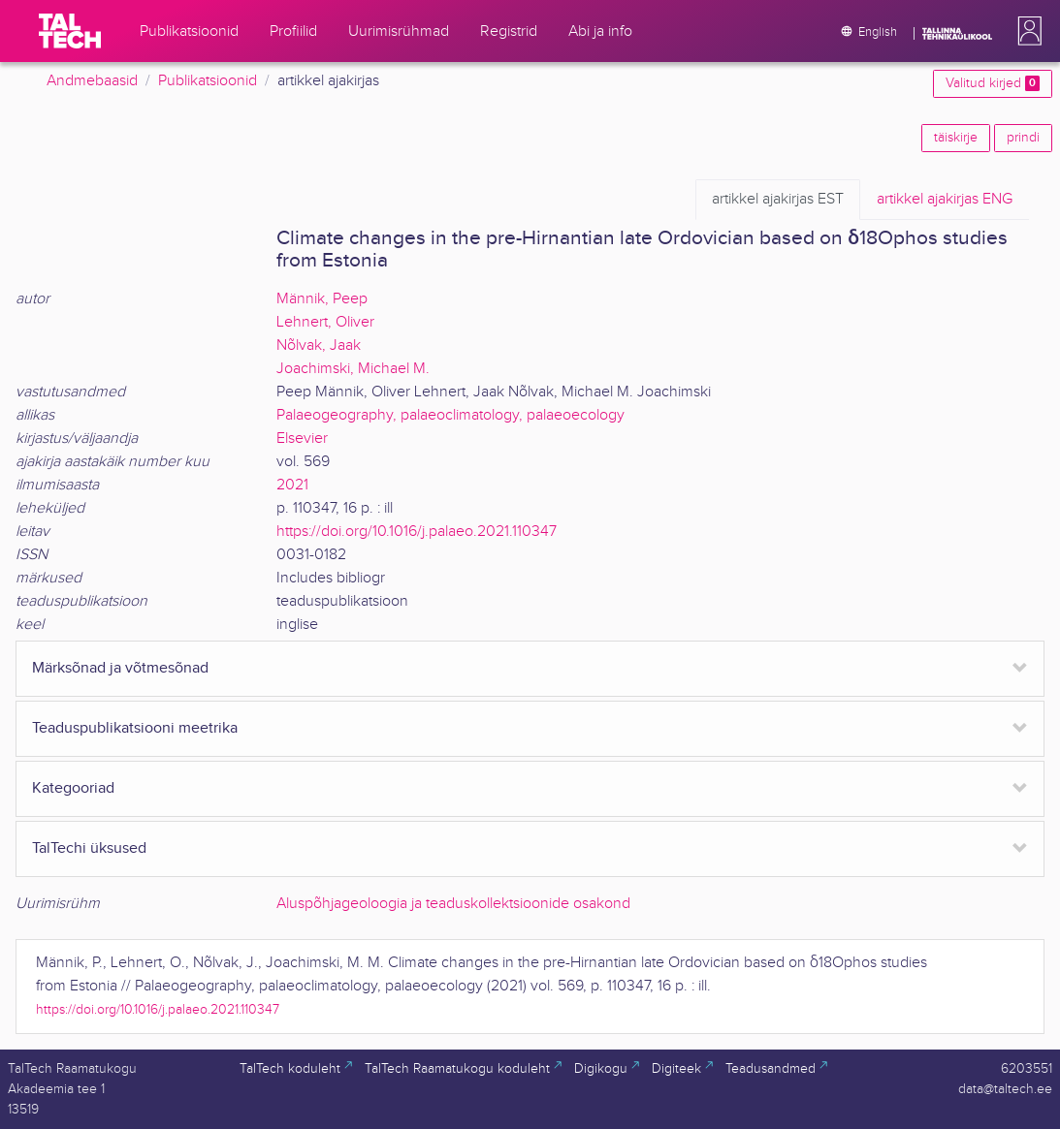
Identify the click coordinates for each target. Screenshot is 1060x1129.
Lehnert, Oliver (325, 322)
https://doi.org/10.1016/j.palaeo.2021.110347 (416, 531)
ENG (944, 199)
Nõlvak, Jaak (318, 345)
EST (778, 199)
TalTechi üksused (89, 848)
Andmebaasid (92, 81)
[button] (1026, 31)
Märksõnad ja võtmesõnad (120, 668)
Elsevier (302, 438)
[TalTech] (70, 31)
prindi (1023, 137)
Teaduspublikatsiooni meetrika (135, 728)
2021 (292, 485)
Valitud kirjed (993, 83)
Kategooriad (73, 788)
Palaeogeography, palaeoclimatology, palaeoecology (450, 415)
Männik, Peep (322, 299)
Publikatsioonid (207, 81)
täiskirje (956, 137)
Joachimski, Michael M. (353, 369)
